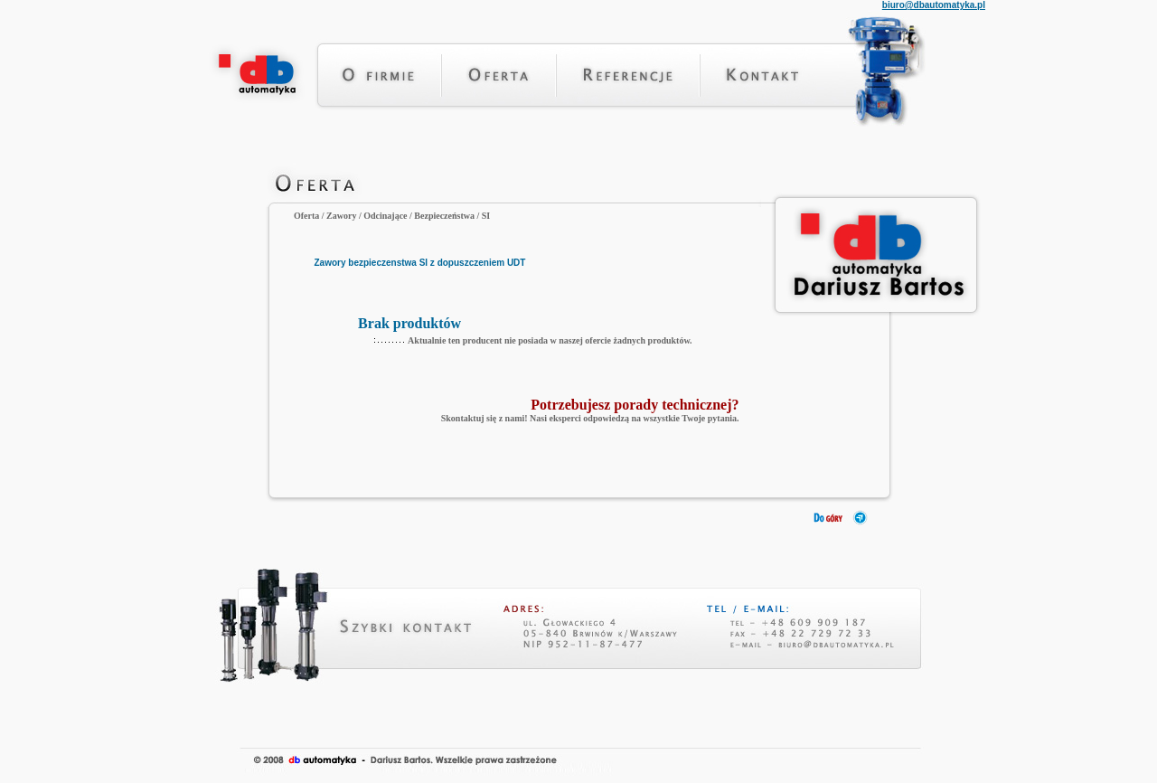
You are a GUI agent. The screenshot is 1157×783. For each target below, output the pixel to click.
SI (486, 216)
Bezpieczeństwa (444, 216)
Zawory (341, 216)
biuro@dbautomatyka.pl (933, 5)
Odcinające (385, 216)
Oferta (306, 216)
